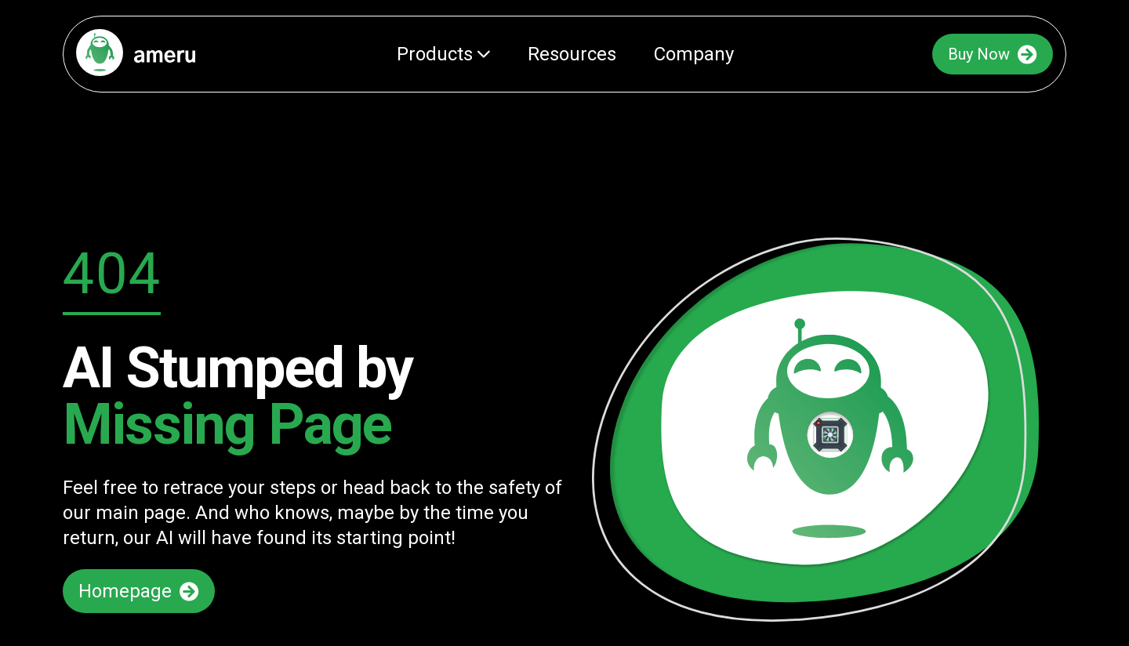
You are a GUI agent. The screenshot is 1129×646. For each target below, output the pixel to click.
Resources (572, 54)
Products (443, 54)
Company (694, 54)
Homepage (138, 591)
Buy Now (992, 54)
